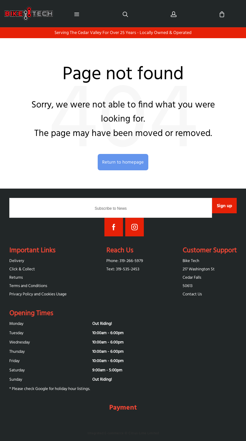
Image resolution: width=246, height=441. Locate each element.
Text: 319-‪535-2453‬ (122, 269)
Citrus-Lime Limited (143, 433)
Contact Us (192, 294)
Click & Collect (22, 269)
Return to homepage (123, 162)
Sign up (224, 205)
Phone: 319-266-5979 (124, 260)
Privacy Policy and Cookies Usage (38, 294)
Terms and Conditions (28, 285)
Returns (16, 277)
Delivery (16, 260)
